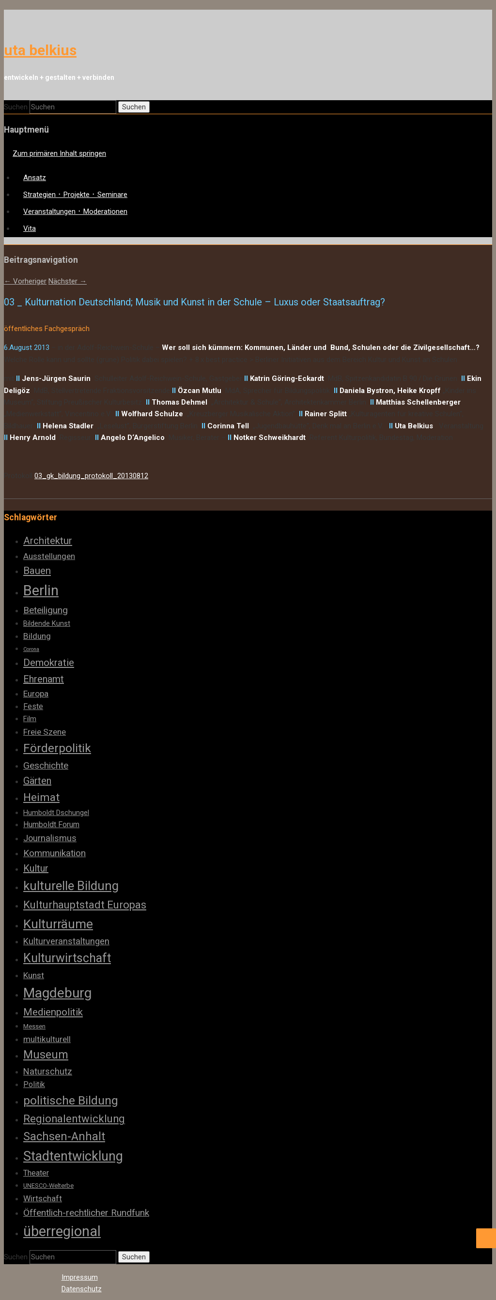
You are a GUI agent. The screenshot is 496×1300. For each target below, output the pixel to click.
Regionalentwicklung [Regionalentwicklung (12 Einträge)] (74, 1119)
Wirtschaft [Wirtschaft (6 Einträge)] (42, 1198)
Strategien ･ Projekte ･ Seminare (75, 194)
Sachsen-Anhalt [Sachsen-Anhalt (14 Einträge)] (64, 1136)
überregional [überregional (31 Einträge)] (62, 1231)
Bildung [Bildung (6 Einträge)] (37, 636)
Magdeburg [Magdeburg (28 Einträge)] (57, 993)
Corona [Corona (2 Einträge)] (31, 649)
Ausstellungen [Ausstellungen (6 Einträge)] (49, 556)
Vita (29, 228)
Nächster (67, 281)
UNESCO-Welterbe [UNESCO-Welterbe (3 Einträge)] (48, 1185)
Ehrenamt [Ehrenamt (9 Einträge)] (43, 679)
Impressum (80, 1277)
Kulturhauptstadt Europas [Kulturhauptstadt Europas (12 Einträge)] (84, 905)
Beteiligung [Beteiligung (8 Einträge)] (45, 610)
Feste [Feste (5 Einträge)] (33, 706)
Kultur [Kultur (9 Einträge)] (35, 868)
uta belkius (40, 50)
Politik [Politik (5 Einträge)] (34, 1084)
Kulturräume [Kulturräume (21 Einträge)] (58, 924)
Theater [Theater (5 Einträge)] (36, 1173)
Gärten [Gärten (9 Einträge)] (37, 780)
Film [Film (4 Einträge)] (29, 718)
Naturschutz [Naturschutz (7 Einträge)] (47, 1071)
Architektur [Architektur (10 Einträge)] (47, 540)
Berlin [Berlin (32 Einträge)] (41, 590)
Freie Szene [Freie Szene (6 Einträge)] (44, 732)
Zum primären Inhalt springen (59, 153)
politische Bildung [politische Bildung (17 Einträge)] (70, 1100)
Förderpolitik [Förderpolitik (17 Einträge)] (57, 748)
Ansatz (34, 177)
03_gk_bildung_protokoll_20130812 (91, 475)
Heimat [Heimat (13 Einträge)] (41, 797)
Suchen (16, 107)
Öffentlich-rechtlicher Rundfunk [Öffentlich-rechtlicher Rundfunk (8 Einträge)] (86, 1212)
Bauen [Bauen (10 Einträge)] (37, 570)
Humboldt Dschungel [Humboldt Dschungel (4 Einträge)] (56, 812)
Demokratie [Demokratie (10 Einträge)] (48, 662)
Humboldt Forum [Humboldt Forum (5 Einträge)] (51, 824)
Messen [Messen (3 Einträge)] (34, 1026)
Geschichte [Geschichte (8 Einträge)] (45, 765)
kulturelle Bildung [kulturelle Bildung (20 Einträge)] (71, 885)
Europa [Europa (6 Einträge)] (35, 693)
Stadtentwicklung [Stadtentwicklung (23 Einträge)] (73, 1156)
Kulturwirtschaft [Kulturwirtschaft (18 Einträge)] (67, 958)
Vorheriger (25, 281)
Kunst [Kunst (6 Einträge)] (33, 975)
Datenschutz (82, 1289)
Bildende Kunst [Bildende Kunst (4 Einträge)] (46, 623)
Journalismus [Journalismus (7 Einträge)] (50, 838)
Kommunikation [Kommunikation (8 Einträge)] (54, 853)
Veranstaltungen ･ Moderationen (75, 211)
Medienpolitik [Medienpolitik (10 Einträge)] (53, 1012)
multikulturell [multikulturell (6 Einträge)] (47, 1039)
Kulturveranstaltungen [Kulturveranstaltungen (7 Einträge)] (66, 941)
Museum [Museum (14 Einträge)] (45, 1054)
